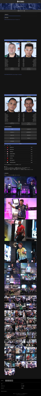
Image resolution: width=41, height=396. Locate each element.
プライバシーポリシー (4, 391)
